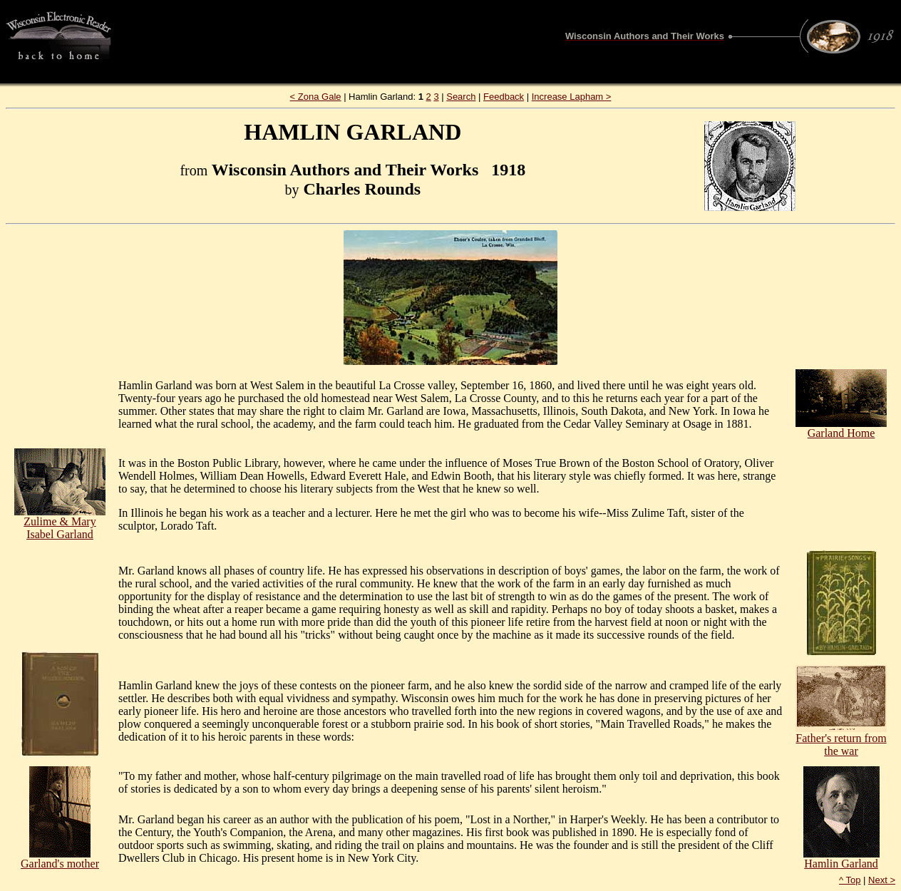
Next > (881, 880)
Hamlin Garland (841, 859)
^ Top (849, 880)
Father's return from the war (841, 739)
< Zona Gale (315, 96)
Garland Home (841, 428)
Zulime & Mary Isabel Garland (59, 522)
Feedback (503, 96)
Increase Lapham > (572, 96)
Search (460, 96)
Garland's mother (60, 859)
